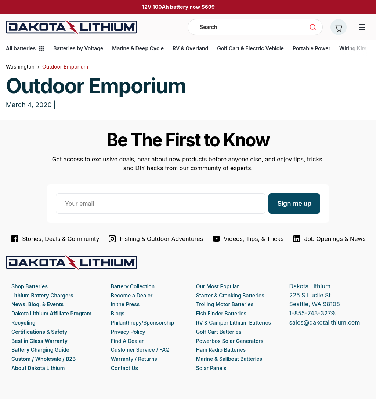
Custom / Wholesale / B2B (43, 359)
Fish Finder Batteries (221, 313)
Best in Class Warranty (39, 341)
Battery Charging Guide (40, 350)
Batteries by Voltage (78, 48)
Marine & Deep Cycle (138, 48)
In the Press (125, 304)
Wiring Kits (352, 48)
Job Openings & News (328, 238)
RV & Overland (190, 48)
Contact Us (124, 368)
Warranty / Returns (134, 359)
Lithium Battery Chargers (42, 295)
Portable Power (311, 48)
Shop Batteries (29, 286)
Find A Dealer (127, 341)
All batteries (25, 48)
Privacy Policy (128, 332)
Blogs (117, 313)
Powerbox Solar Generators (230, 341)
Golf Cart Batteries (218, 332)
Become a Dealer (132, 295)
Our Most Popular (217, 286)
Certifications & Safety (39, 332)
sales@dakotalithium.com (324, 322)
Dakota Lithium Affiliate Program (51, 313)
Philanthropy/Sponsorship (142, 322)
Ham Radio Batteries (221, 350)
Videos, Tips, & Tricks (247, 238)
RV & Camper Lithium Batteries (233, 322)
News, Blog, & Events (37, 304)
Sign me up (294, 203)
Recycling (23, 322)
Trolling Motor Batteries (224, 304)
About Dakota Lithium (38, 368)
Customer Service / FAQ (140, 350)
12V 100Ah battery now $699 (178, 7)
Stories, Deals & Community (54, 238)
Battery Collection (133, 286)
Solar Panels (211, 368)
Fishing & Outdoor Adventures (155, 238)
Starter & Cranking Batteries (230, 295)
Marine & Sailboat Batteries (229, 359)
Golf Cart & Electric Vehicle (250, 48)
